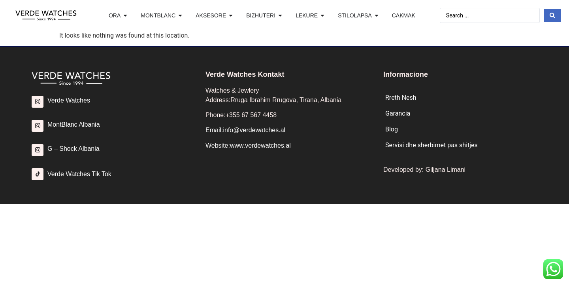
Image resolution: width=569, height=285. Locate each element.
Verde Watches (68, 100)
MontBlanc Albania (73, 124)
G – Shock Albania (73, 148)
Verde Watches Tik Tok (79, 174)
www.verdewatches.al (260, 145)
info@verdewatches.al (254, 130)
